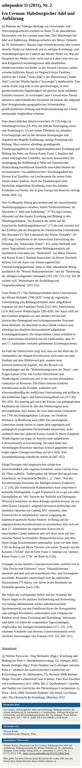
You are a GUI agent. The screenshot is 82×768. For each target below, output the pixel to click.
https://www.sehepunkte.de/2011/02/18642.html (46, 753)
